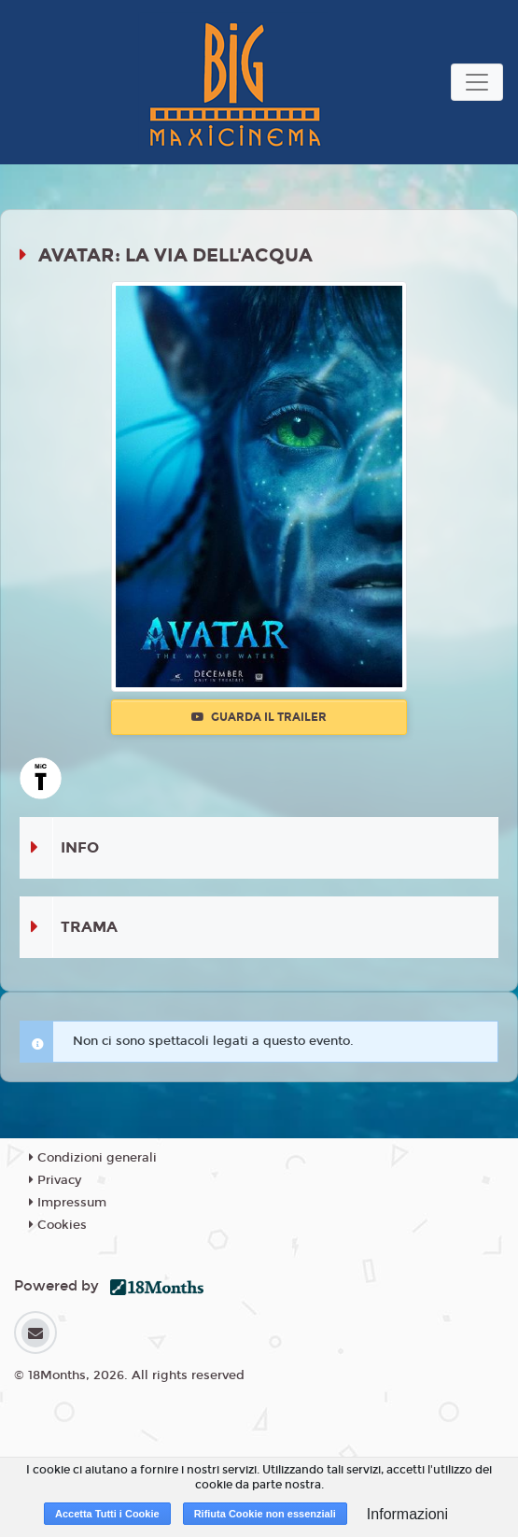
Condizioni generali (93, 1157)
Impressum (67, 1202)
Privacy (55, 1180)
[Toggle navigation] (477, 82)
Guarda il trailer (259, 717)
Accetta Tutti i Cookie (107, 1513)
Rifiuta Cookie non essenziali (265, 1513)
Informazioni (407, 1514)
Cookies (58, 1225)
